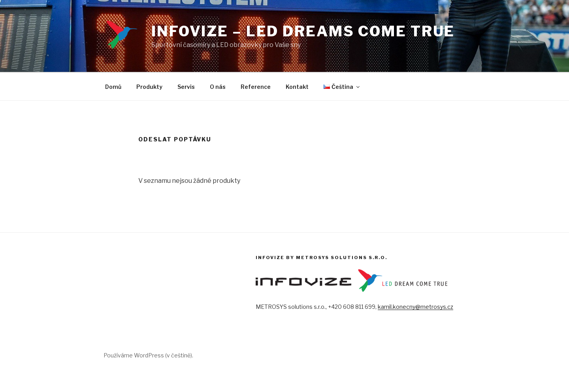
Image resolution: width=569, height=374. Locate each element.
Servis (186, 86)
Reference (256, 86)
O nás (218, 86)
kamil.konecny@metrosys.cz (415, 306)
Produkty (149, 86)
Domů (113, 86)
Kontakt (297, 86)
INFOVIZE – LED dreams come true (303, 31)
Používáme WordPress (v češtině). (148, 355)
